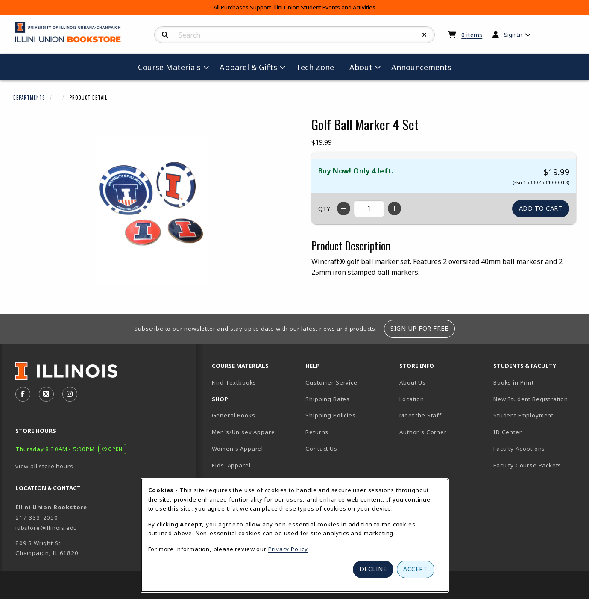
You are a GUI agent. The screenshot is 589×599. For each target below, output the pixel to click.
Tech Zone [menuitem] (318, 67)
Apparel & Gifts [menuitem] (248, 67)
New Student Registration (530, 399)
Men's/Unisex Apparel (244, 432)
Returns (316, 432)
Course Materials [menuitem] (169, 67)
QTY (324, 209)
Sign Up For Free (419, 328)
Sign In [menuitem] (513, 34)
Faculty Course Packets (527, 465)
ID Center (536, 432)
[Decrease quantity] (343, 208)
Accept (415, 569)
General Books (233, 415)
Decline (373, 569)
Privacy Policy (288, 549)
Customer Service (331, 382)
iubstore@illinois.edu (46, 527)
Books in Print (536, 382)
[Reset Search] (424, 35)
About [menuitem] (360, 67)
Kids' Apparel (231, 465)
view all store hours (44, 466)
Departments (29, 97)
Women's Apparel (237, 448)
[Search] (165, 35)
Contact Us (321, 448)
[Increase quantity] (394, 208)
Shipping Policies (330, 415)
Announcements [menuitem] (421, 67)
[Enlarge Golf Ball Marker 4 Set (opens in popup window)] (152, 210)
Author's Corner (422, 432)
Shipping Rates (327, 399)
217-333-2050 (36, 517)
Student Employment (536, 415)
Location (411, 399)
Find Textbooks (234, 382)
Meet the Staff (420, 415)
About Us (412, 382)
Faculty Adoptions (519, 448)
